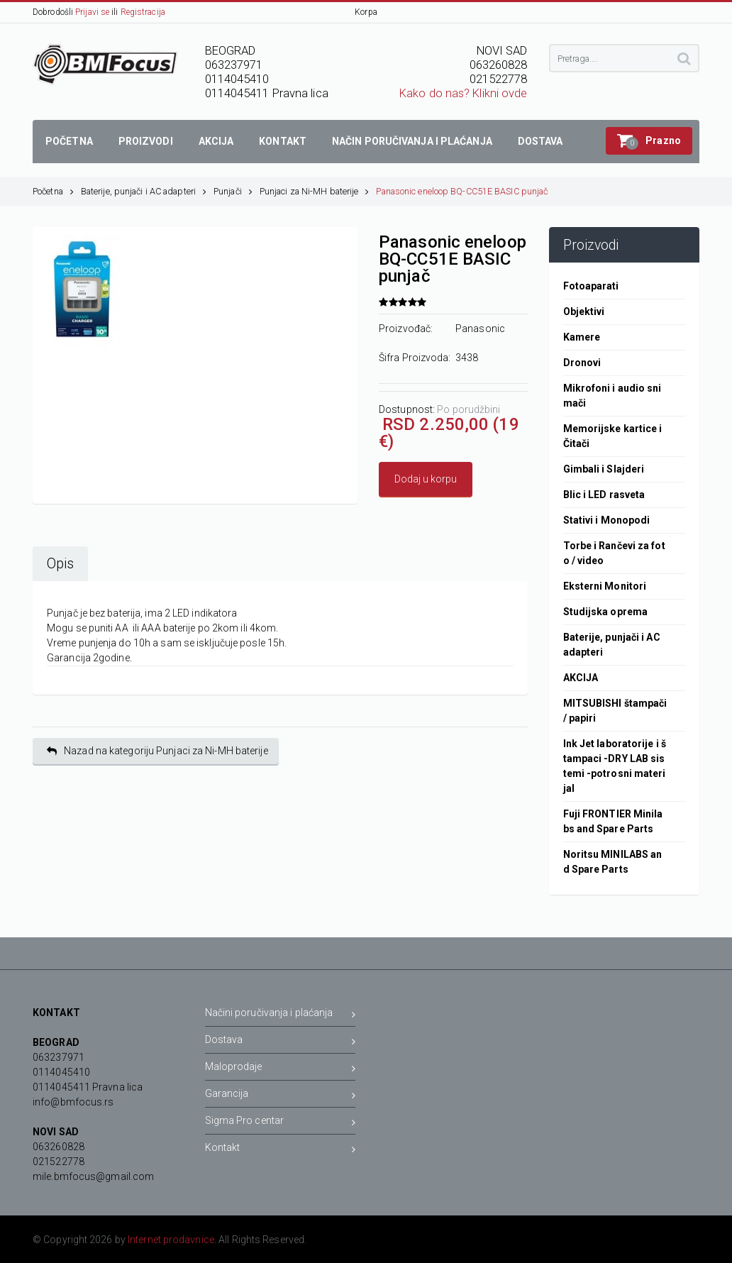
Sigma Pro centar (280, 1123)
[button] (649, 141)
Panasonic (480, 328)
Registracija (143, 12)
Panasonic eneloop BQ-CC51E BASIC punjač (462, 191)
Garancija (280, 1096)
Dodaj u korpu (425, 479)
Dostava (280, 1042)
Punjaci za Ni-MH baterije (315, 191)
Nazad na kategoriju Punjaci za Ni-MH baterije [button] (157, 751)
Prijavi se (92, 12)
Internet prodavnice (171, 1239)
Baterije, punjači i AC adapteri (143, 191)
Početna (53, 191)
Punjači (233, 191)
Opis (60, 564)
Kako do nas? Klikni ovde (463, 93)
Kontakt (280, 1150)
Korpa (366, 12)
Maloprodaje (280, 1069)
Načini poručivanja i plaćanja (280, 1015)
